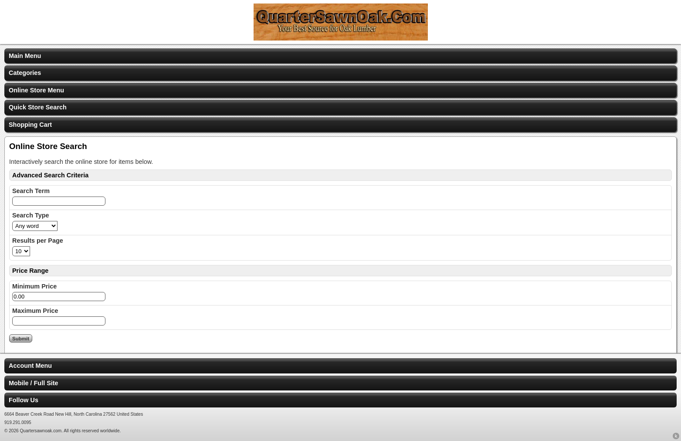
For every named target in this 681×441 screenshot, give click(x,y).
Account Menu (30, 365)
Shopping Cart (30, 124)
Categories (25, 72)
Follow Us (23, 400)
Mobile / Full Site (33, 383)
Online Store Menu (36, 90)
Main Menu (25, 55)
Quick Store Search (38, 107)
